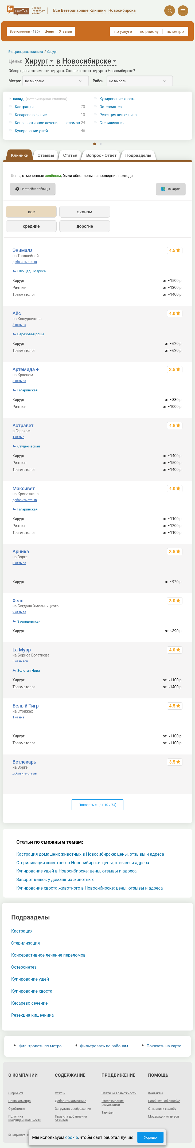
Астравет (23, 425)
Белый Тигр (26, 706)
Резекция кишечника (32, 1015)
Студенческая (28, 446)
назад (40, 99)
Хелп (18, 600)
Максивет (24, 488)
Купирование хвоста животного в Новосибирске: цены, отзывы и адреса (89, 888)
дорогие (85, 226)
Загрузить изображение (73, 1109)
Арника (21, 551)
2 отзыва (19, 612)
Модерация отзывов (163, 1116)
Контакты (155, 1093)
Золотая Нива (28, 671)
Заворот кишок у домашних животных (55, 879)
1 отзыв (18, 437)
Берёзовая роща (30, 334)
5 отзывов (20, 661)
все (31, 211)
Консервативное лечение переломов (47, 123)
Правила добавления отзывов (71, 1118)
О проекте (15, 1093)
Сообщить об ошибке (164, 1101)
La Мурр (22, 649)
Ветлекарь (24, 762)
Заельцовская (29, 621)
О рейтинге (16, 1109)
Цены (49, 31)
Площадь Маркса (31, 271)
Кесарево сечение (31, 115)
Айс (17, 313)
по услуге (123, 31)
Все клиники (25, 31)
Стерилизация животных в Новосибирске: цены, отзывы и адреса (82, 862)
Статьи (60, 1093)
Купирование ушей (31, 131)
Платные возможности (119, 1093)
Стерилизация (25, 943)
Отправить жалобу (162, 1109)
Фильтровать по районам (101, 1046)
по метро (175, 31)
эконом (84, 211)
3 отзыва (19, 325)
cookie (71, 1137)
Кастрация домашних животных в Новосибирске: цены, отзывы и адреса (90, 854)
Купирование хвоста (31, 991)
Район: (98, 81)
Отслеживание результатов (113, 1103)
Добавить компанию (70, 1101)
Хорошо (150, 1137)
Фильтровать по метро (38, 1046)
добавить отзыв (25, 262)
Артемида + (26, 369)
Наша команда (19, 1101)
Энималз (23, 250)
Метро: (15, 81)
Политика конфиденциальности (24, 1118)
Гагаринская (27, 390)
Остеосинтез (24, 967)
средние (31, 226)
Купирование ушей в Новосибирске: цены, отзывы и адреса (76, 871)
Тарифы (108, 1112)
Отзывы (65, 31)
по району (149, 31)
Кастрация (24, 107)
